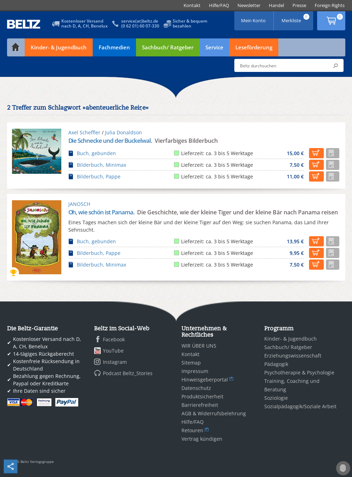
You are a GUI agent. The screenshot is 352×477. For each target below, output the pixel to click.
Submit (335, 65)
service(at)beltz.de (139, 21)
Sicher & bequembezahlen (190, 23)
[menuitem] (192, 5)
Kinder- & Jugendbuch (59, 47)
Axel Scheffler (84, 132)
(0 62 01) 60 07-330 (140, 26)
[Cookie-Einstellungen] (343, 468)
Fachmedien (114, 47)
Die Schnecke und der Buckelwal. (110, 140)
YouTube (113, 350)
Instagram (115, 362)
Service (214, 47)
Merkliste (296, 18)
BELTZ (24, 24)
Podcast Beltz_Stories (128, 373)
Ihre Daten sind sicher (39, 390)
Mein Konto (254, 18)
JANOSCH (79, 204)
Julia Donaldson (123, 132)
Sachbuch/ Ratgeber (167, 47)
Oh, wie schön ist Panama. (102, 212)
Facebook (114, 339)
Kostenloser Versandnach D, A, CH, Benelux (84, 23)
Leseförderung (253, 47)
